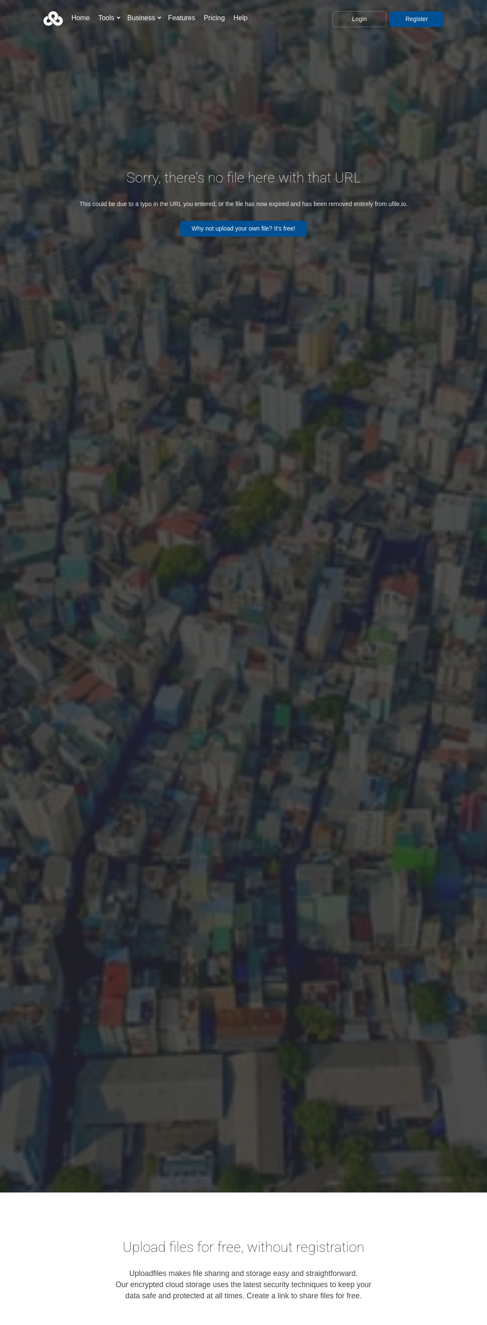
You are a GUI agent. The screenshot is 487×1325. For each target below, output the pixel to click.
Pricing (214, 18)
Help (240, 18)
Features (181, 18)
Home (80, 18)
